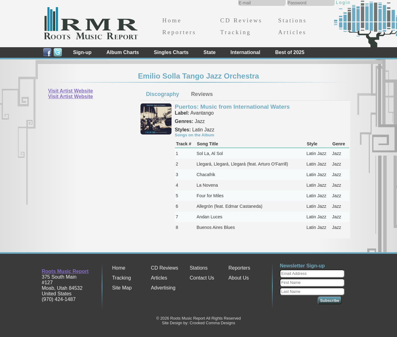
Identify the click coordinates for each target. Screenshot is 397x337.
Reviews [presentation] (202, 94)
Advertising (163, 287)
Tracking (235, 32)
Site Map (122, 287)
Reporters (179, 32)
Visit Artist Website (70, 90)
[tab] (163, 94)
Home (171, 20)
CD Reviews (241, 20)
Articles (292, 32)
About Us (238, 277)
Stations (292, 20)
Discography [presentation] (162, 94)
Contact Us (202, 277)
